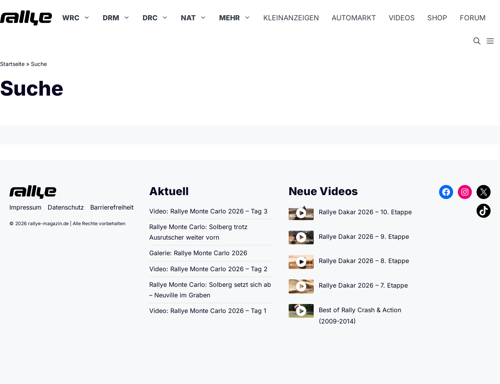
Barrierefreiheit (112, 207)
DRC (159, 18)
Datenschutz (66, 207)
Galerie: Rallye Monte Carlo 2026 (198, 253)
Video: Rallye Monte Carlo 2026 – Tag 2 (208, 269)
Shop (437, 18)
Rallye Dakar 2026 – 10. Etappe (365, 212)
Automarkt (354, 18)
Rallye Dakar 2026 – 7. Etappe (363, 285)
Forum (473, 18)
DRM (119, 18)
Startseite (12, 63)
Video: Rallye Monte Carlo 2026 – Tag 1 (207, 311)
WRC (79, 18)
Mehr (238, 18)
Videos (402, 18)
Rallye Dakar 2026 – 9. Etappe (364, 236)
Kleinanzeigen (291, 18)
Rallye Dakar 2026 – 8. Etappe (364, 261)
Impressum (25, 207)
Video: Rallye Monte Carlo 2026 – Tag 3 (208, 211)
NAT (197, 18)
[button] (480, 41)
